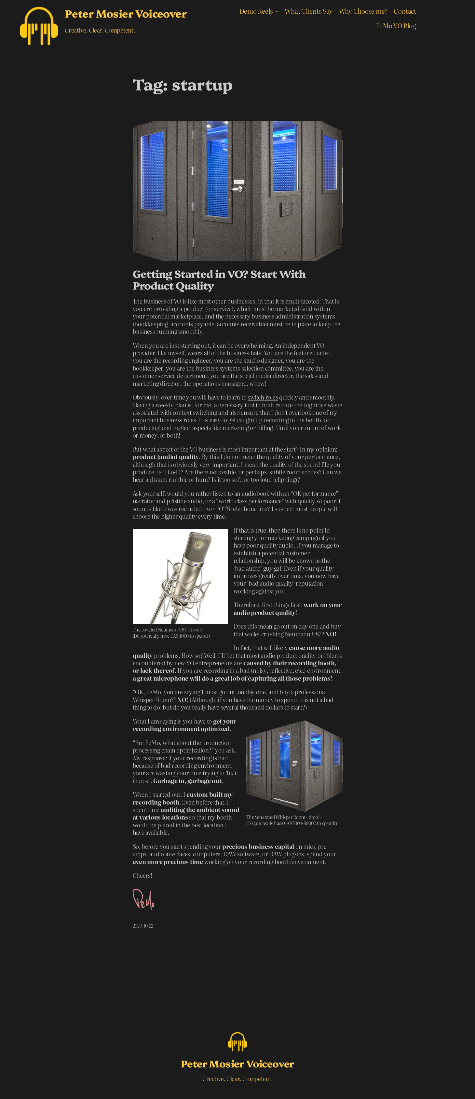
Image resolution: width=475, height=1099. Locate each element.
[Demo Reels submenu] (276, 11)
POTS (223, 508)
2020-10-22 (143, 925)
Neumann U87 (303, 634)
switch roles (263, 397)
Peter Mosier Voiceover (125, 13)
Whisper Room (152, 699)
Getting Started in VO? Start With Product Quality (219, 279)
